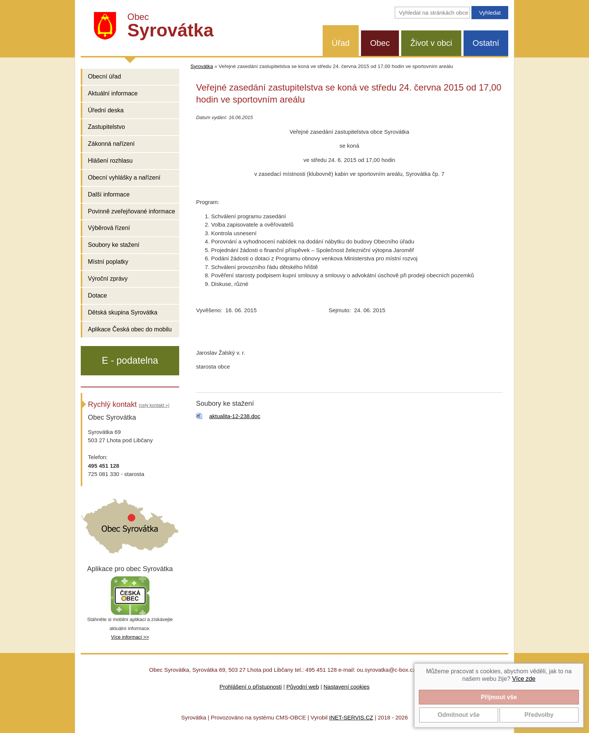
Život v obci (431, 43)
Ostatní (486, 43)
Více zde (523, 679)
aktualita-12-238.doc (234, 416)
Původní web (302, 686)
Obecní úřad (104, 76)
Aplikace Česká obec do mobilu (130, 329)
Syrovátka (201, 66)
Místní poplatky (108, 261)
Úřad (341, 43)
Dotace (97, 295)
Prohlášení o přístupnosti (250, 686)
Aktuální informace (113, 93)
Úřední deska (106, 110)
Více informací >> (130, 637)
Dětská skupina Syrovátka (122, 312)
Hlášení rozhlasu (110, 160)
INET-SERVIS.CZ (351, 717)
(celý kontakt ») (154, 405)
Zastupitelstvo (106, 127)
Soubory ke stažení (113, 245)
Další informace (109, 194)
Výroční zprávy (108, 278)
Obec (380, 43)
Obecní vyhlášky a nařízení (124, 177)
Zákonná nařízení (111, 144)
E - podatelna (130, 360)
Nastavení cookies (346, 686)
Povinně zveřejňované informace (131, 211)
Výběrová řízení (109, 228)
